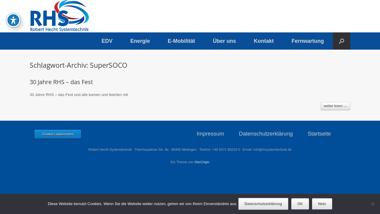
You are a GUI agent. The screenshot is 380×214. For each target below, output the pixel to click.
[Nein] (373, 204)
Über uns (224, 41)
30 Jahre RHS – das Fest (61, 82)
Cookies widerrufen (57, 134)
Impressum (210, 133)
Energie (140, 41)
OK (300, 204)
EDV (107, 41)
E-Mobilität (181, 41)
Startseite (319, 133)
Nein (322, 204)
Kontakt (264, 41)
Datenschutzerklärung (266, 133)
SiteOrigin (202, 162)
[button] (341, 41)
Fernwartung (308, 41)
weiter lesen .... (335, 106)
